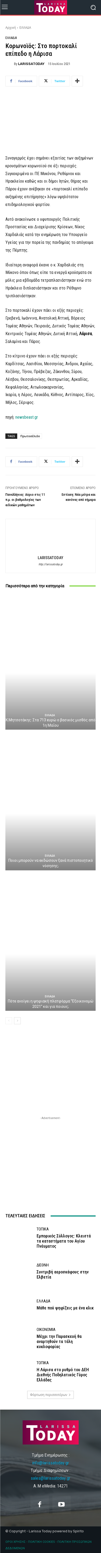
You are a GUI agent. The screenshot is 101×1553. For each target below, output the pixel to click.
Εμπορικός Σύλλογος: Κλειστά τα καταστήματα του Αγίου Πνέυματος (64, 1241)
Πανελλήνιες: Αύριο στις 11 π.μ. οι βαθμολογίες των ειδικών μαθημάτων (25, 500)
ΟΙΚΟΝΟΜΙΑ (46, 1330)
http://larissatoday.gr (50, 564)
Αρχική (10, 27)
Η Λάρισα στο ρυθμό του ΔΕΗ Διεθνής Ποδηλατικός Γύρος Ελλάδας (63, 1374)
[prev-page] (8, 1020)
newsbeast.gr (26, 417)
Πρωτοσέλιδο (30, 436)
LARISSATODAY (31, 64)
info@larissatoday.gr (50, 1462)
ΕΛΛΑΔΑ (25, 27)
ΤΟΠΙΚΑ (43, 1229)
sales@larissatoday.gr (50, 1478)
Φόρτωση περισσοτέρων (50, 1394)
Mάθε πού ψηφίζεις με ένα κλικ (65, 1308)
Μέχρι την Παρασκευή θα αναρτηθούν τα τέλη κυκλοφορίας (59, 1341)
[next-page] (17, 1020)
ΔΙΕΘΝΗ (43, 1265)
